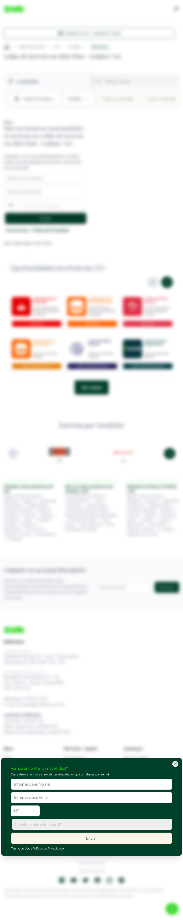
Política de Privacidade (48, 848)
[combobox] (92, 824)
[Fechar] (175, 764)
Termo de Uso (20, 848)
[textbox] (92, 824)
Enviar (91, 838)
